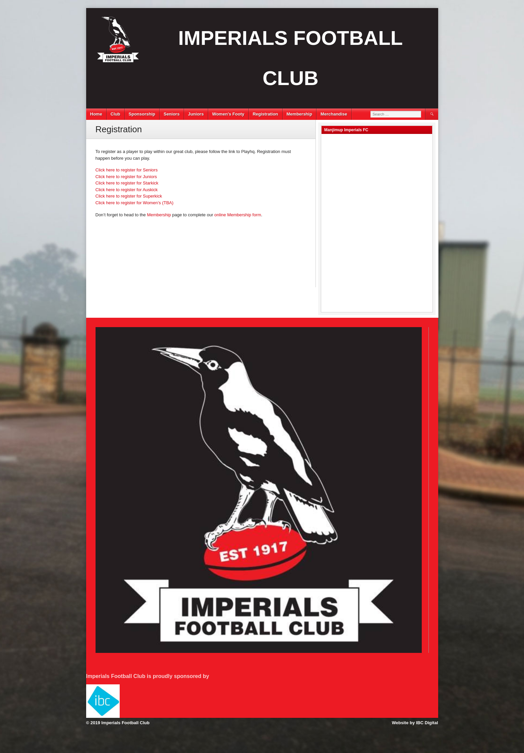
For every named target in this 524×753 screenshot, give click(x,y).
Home (96, 114)
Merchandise (334, 114)
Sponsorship (142, 114)
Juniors (196, 114)
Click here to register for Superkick (129, 196)
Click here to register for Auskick (127, 189)
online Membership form (237, 214)
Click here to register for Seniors (127, 169)
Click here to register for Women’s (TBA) (135, 202)
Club (115, 114)
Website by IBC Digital (415, 722)
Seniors (172, 114)
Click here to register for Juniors (126, 176)
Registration (265, 114)
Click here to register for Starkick (127, 182)
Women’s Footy (228, 114)
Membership (299, 114)
